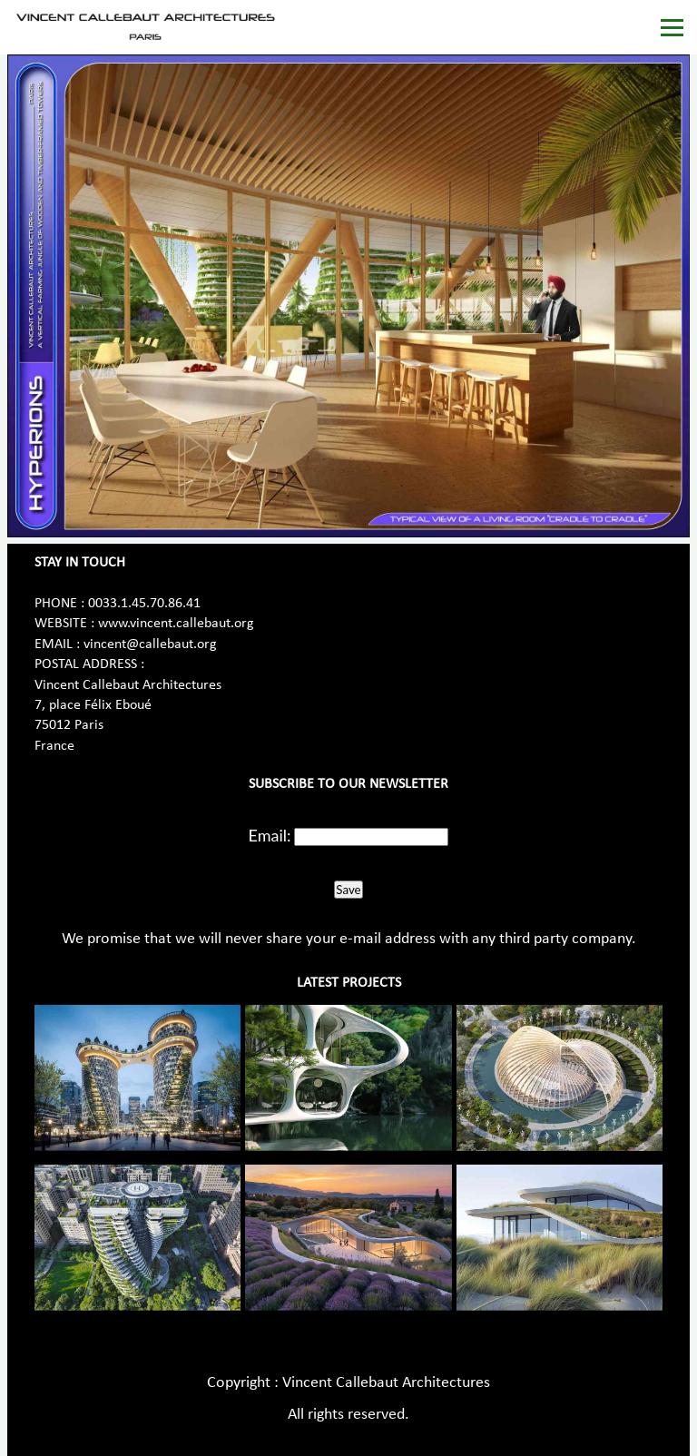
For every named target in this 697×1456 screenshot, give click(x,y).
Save (348, 889)
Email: (270, 835)
